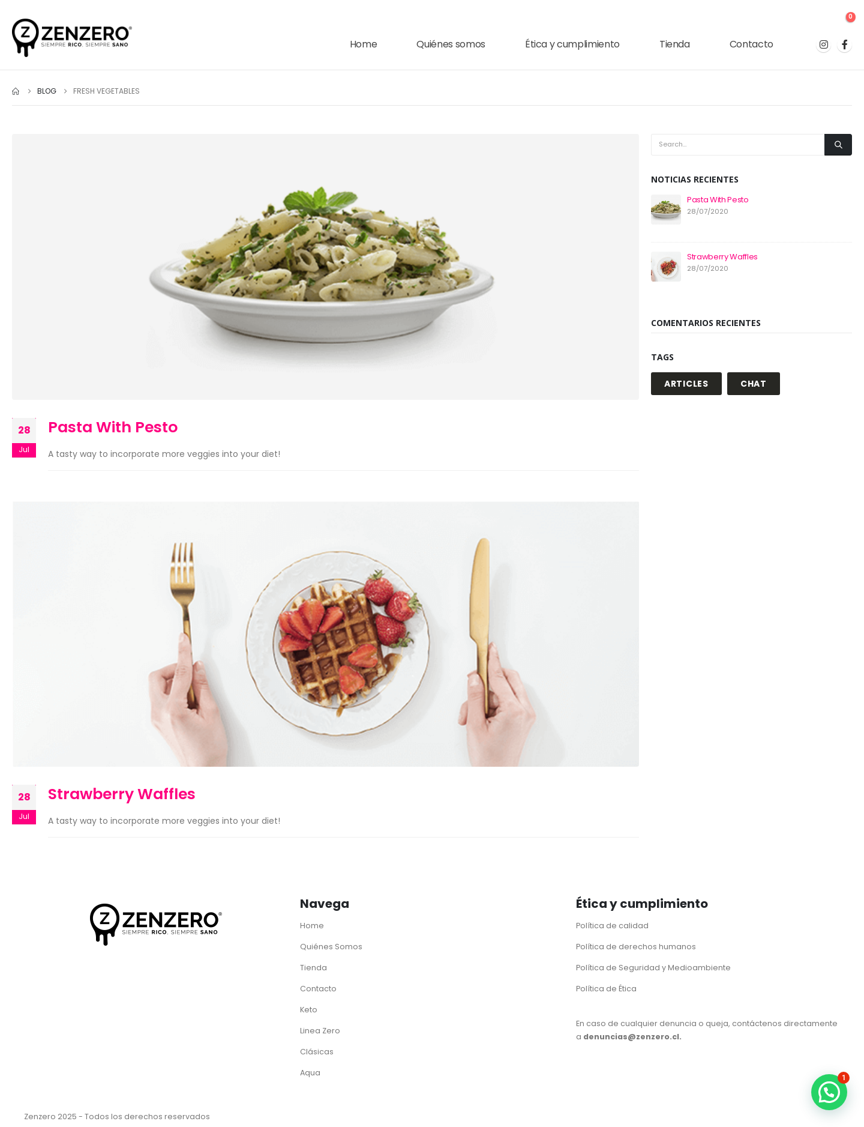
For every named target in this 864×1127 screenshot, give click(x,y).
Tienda (674, 44)
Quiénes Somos (331, 946)
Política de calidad (612, 925)
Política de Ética (606, 988)
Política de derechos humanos (636, 946)
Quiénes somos (450, 44)
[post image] (325, 267)
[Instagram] (823, 44)
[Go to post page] (666, 209)
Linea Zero (320, 1031)
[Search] (838, 145)
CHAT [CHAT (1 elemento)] (753, 384)
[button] (829, 1092)
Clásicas (317, 1052)
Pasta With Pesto (113, 427)
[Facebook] (844, 44)
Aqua (310, 1073)
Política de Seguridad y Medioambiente (653, 967)
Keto (308, 1010)
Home (363, 44)
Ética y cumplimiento (572, 44)
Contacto (751, 44)
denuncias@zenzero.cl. (632, 1037)
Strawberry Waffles (122, 794)
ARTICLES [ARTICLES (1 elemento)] (686, 384)
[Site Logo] (72, 37)
